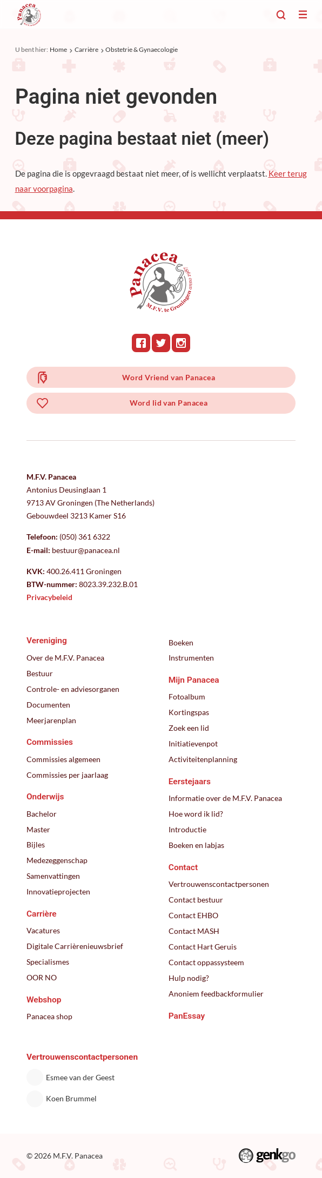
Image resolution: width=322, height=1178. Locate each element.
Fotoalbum (187, 696)
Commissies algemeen (63, 759)
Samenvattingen (53, 876)
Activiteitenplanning (203, 759)
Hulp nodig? (189, 978)
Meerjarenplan (51, 720)
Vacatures (43, 930)
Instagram (181, 343)
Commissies (49, 742)
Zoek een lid (189, 728)
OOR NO (41, 977)
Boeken (181, 642)
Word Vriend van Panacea (168, 377)
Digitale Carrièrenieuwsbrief (74, 946)
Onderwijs (45, 797)
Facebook (141, 343)
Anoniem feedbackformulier (216, 993)
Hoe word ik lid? (196, 814)
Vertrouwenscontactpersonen (219, 884)
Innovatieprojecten (58, 891)
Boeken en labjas (196, 845)
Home (58, 49)
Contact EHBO (193, 915)
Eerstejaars (190, 781)
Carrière (86, 49)
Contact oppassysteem (206, 962)
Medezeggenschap (57, 860)
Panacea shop (49, 1016)
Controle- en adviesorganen (72, 689)
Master (38, 829)
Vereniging (46, 640)
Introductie (187, 829)
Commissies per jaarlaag (67, 775)
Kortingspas (189, 712)
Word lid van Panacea (169, 402)
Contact (183, 867)
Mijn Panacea (194, 680)
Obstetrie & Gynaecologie (141, 49)
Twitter (161, 343)
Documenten (48, 705)
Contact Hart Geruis (203, 947)
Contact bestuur (196, 900)
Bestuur (39, 673)
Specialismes (47, 962)
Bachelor (41, 814)
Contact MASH (194, 931)
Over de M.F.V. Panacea (65, 658)
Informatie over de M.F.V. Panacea (225, 798)
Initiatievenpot (193, 743)
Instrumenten (191, 658)
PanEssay (187, 1016)
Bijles (35, 844)
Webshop (43, 1000)
